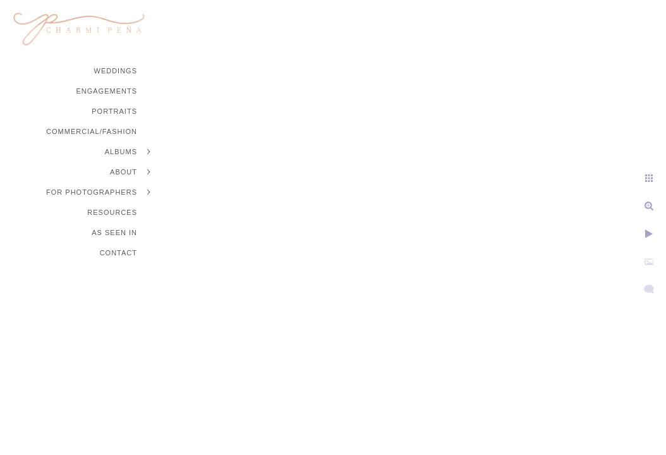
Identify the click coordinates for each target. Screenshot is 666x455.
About (123, 172)
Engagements (106, 91)
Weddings (116, 71)
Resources (112, 212)
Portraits (114, 111)
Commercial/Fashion (91, 131)
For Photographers (91, 192)
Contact (118, 253)
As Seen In (114, 232)
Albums (121, 151)
